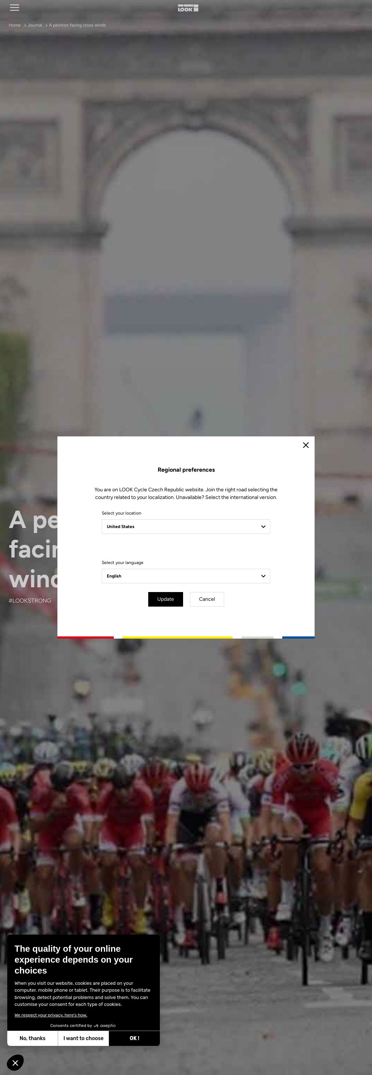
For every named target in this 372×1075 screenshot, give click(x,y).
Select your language (122, 562)
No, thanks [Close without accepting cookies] (28, 1038)
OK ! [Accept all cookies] (129, 1038)
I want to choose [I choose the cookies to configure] (78, 1038)
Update (165, 599)
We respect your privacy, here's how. (46, 1015)
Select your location (121, 513)
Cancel (207, 599)
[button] (15, 1062)
